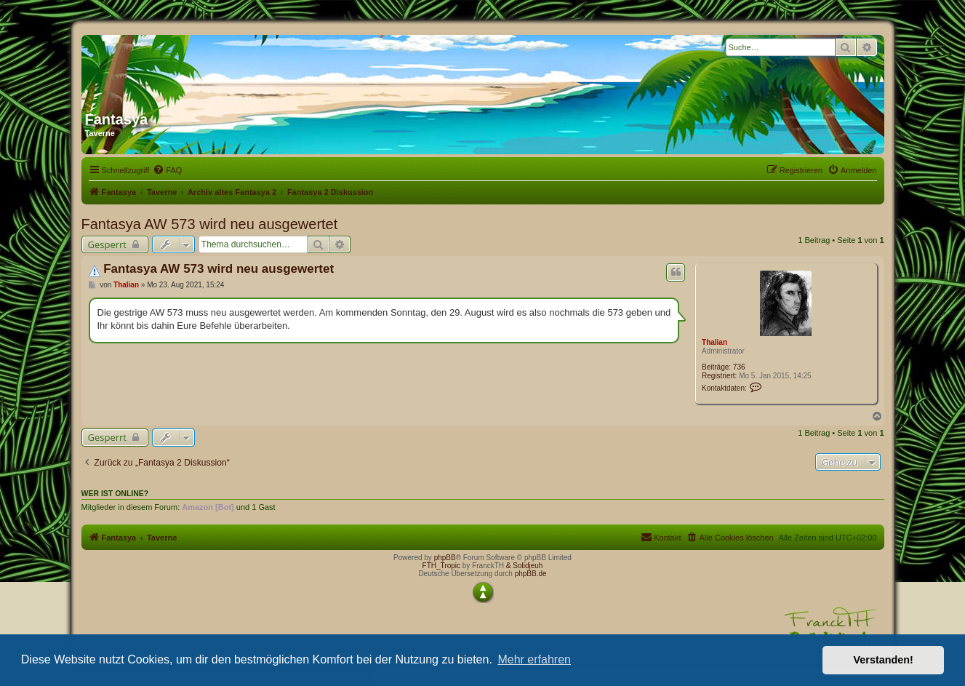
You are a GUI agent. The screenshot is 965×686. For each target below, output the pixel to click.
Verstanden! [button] (883, 660)
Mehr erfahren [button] (534, 659)
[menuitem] (167, 170)
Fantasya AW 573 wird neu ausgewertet (209, 224)
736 (739, 367)
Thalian (714, 342)
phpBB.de (531, 574)
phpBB (445, 558)
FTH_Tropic (441, 566)
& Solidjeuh (524, 566)
